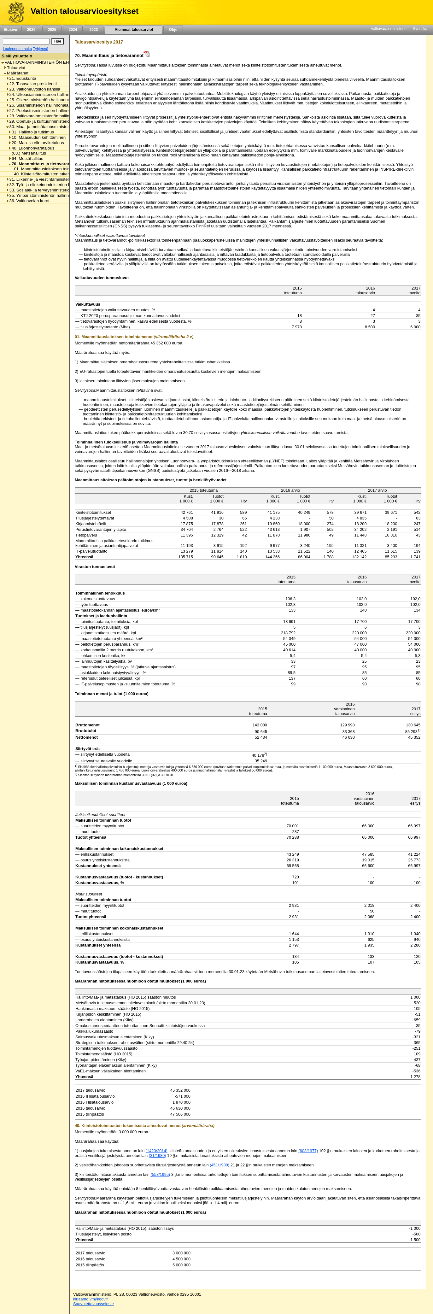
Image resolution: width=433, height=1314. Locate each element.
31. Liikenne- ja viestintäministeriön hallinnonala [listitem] (52, 179)
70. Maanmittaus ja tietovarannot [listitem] (42, 163)
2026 (31, 29)
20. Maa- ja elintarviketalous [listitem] (36, 142)
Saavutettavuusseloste (93, 1303)
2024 (73, 29)
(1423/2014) (156, 1150)
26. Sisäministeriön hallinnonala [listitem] (37, 105)
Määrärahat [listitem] (15, 73)
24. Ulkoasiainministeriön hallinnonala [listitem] (43, 94)
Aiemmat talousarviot (133, 29)
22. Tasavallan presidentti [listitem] (31, 83)
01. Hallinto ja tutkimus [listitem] (31, 132)
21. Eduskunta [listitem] (21, 78)
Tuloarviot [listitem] (14, 67)
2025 (52, 29)
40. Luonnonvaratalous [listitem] (31, 148)
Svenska (420, 28)
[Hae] (57, 41)
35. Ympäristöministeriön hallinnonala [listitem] (42, 195)
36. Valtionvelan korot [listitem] (28, 200)
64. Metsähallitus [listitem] (25, 158)
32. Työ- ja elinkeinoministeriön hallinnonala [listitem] (48, 184)
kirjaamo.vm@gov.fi (90, 1299)
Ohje (173, 29)
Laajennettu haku (17, 49)
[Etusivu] (13, 12)
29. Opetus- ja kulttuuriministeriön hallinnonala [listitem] (51, 121)
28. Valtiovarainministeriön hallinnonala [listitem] (44, 116)
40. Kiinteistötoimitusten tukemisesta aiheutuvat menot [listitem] (62, 174)
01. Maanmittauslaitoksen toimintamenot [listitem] (49, 169)
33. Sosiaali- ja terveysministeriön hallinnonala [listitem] (51, 190)
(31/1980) (157, 1155)
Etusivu (10, 29)
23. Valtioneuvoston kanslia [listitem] (33, 89)
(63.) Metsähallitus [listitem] (27, 153)
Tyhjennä (40, 49)
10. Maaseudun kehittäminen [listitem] (37, 137)
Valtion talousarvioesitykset (84, 11)
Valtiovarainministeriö (389, 28)
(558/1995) (160, 1174)
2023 (93, 29)
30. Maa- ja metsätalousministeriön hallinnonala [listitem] (52, 126)
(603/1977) (308, 1150)
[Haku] (26, 41)
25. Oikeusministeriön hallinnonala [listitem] (39, 99)
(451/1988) (219, 1165)
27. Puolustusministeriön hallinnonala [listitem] (42, 110)
